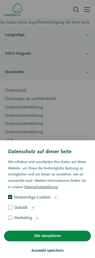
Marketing (23, 225)
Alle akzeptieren (47, 243)
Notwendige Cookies (32, 204)
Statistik (21, 214)
